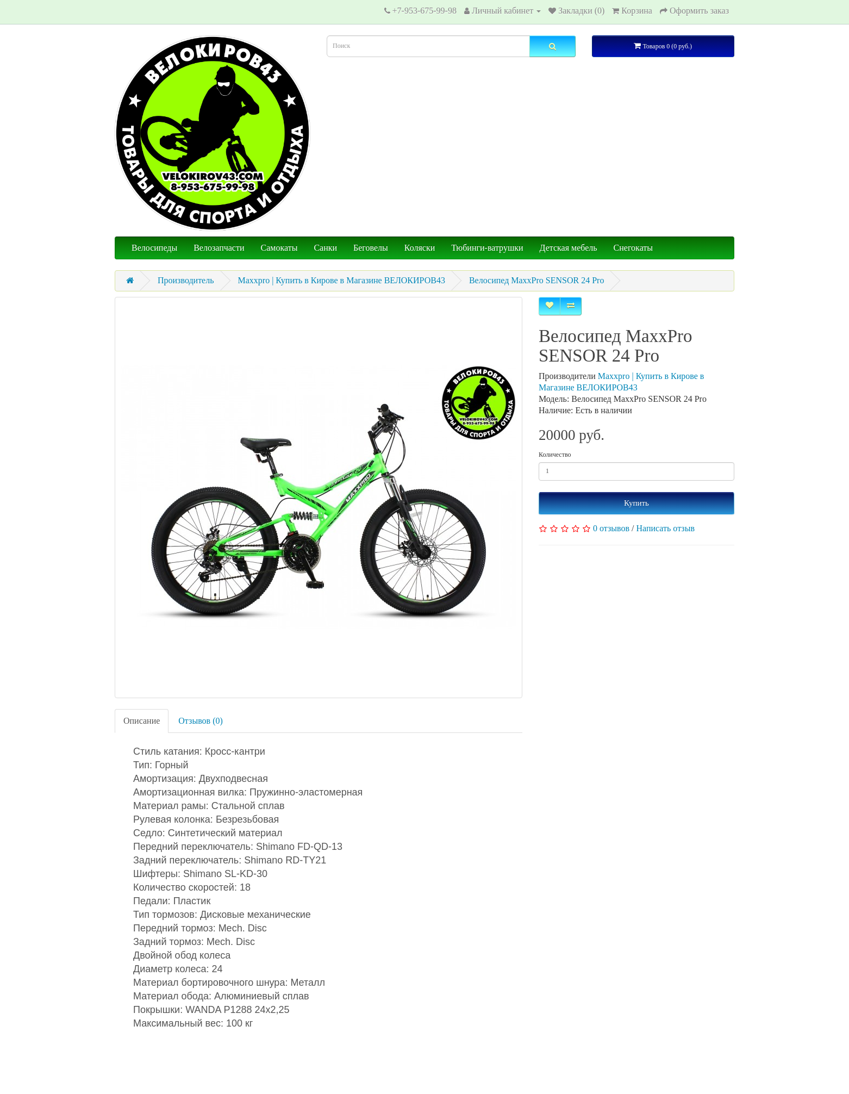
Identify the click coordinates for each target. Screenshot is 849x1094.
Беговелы (370, 247)
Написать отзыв (665, 528)
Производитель (186, 280)
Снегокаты (633, 247)
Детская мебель (568, 247)
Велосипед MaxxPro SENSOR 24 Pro (536, 280)
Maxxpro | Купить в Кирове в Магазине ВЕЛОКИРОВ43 (341, 280)
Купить (636, 503)
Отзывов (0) (200, 720)
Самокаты (279, 247)
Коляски (419, 247)
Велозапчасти (218, 247)
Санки (325, 247)
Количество (555, 454)
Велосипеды (154, 247)
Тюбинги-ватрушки (487, 247)
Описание (141, 720)
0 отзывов (611, 528)
